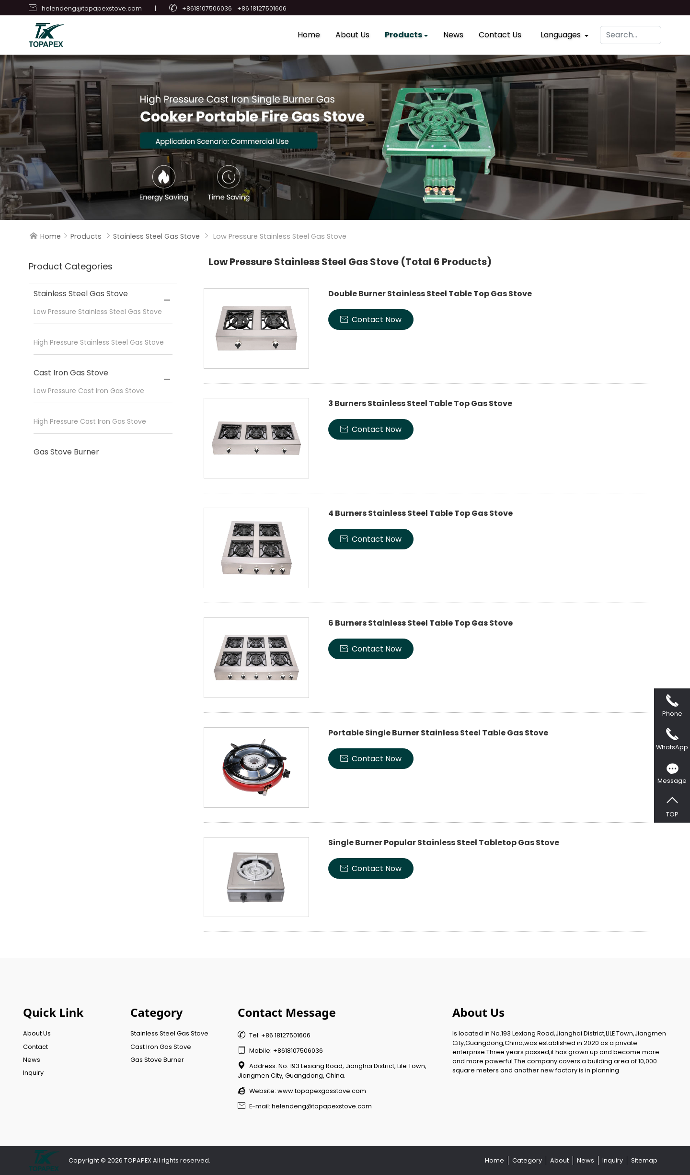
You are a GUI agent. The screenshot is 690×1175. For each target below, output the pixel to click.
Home (309, 32)
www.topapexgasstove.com (321, 1091)
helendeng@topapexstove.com (92, 8)
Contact (35, 1047)
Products (403, 32)
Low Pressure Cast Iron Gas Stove (89, 391)
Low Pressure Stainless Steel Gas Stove (98, 311)
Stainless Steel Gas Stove (156, 236)
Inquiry (33, 1073)
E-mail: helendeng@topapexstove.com (305, 1106)
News (453, 32)
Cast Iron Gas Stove (71, 372)
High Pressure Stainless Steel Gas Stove (99, 342)
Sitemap (644, 1160)
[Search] (630, 32)
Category (527, 1160)
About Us (352, 32)
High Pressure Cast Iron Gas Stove (90, 421)
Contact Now (371, 319)
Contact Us (500, 32)
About (559, 1160)
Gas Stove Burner (66, 451)
